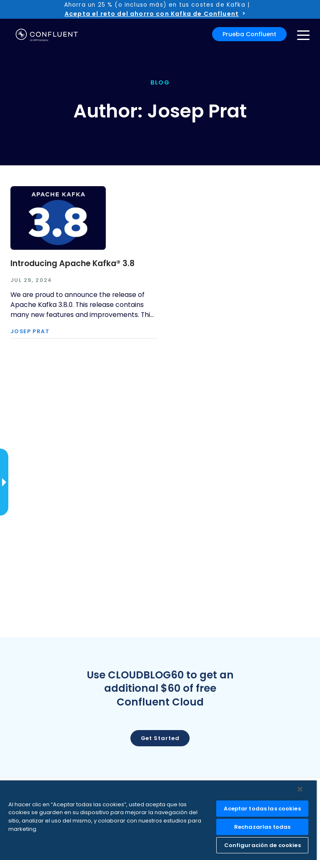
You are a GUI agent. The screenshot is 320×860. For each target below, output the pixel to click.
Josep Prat (30, 332)
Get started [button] (160, 738)
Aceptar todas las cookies (262, 809)
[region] (158, 820)
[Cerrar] (300, 789)
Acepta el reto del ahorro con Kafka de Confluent (152, 14)
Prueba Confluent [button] (249, 34)
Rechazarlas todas (262, 827)
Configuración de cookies (262, 845)
